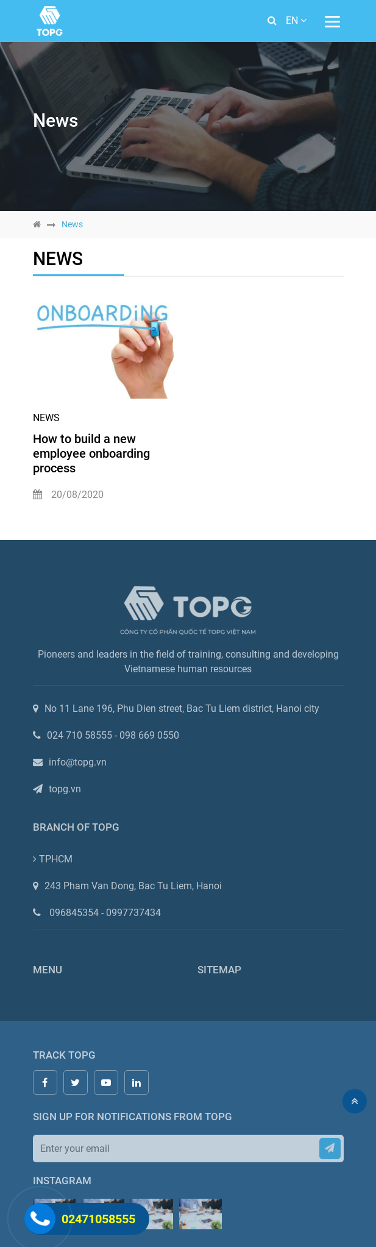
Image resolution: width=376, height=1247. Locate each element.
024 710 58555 (83, 738)
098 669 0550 (149, 738)
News (46, 418)
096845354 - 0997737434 (105, 915)
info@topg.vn (78, 764)
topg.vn (65, 791)
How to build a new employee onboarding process (91, 453)
